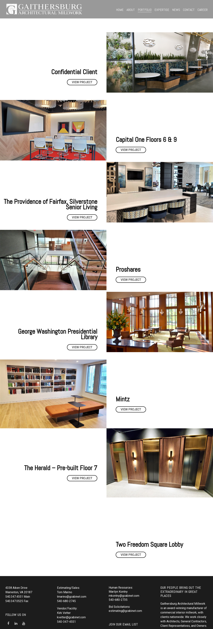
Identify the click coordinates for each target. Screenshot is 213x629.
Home (120, 10)
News (176, 10)
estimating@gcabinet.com (125, 576)
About (131, 10)
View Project (82, 82)
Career (203, 10)
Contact (189, 10)
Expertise (162, 10)
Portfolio (145, 10)
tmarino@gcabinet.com (71, 562)
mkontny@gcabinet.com (124, 561)
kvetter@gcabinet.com (71, 583)
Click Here (117, 597)
